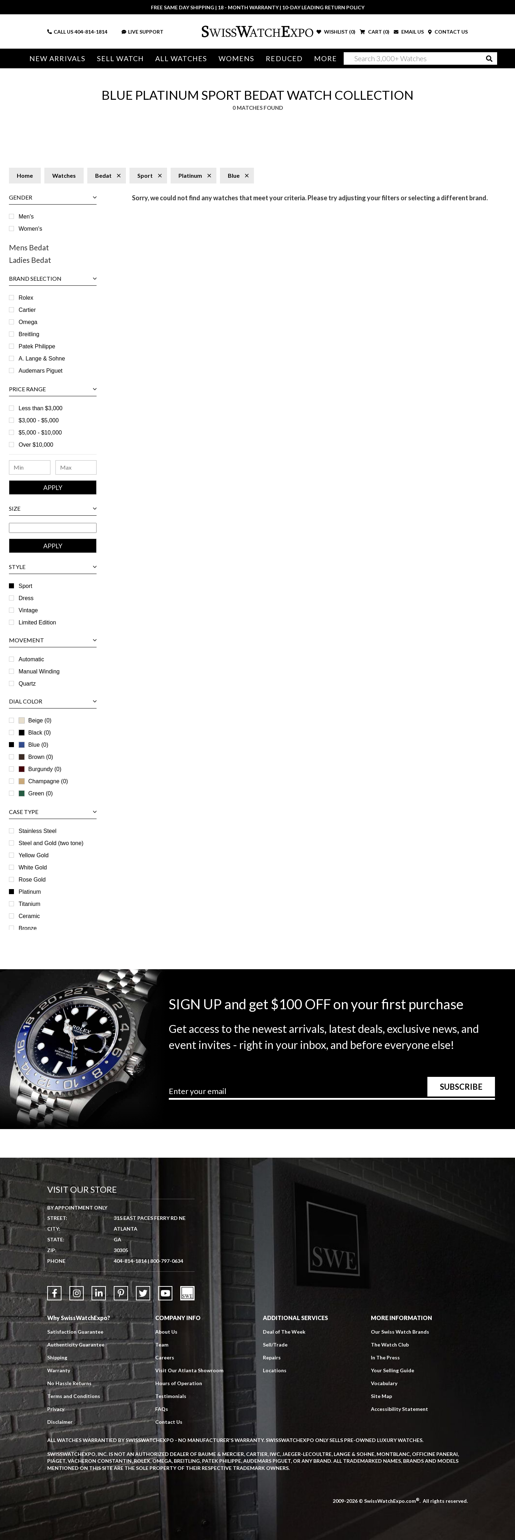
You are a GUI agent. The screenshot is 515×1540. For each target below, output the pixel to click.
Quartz (27, 684)
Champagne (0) (43, 781)
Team (161, 1345)
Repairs (272, 1357)
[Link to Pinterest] (121, 1293)
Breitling (29, 334)
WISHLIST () (336, 32)
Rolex (26, 298)
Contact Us (168, 1422)
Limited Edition (37, 622)
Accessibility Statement (399, 1409)
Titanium (29, 904)
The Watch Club (390, 1345)
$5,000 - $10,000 (40, 433)
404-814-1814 (90, 32)
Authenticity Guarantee (75, 1345)
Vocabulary (384, 1383)
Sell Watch (120, 58)
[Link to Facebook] (54, 1293)
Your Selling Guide (392, 1370)
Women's (30, 229)
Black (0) (35, 733)
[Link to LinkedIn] (99, 1293)
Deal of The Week (284, 1332)
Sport (25, 586)
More (325, 58)
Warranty (58, 1370)
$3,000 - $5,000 (39, 420)
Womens (237, 58)
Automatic (31, 659)
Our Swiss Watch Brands (400, 1332)
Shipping (57, 1357)
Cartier (27, 310)
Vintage (28, 610)
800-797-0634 (166, 1261)
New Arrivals (57, 58)
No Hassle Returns (69, 1383)
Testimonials (170, 1396)
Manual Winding (39, 671)
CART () (374, 32)
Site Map (381, 1396)
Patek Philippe (37, 346)
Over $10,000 (36, 445)
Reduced (284, 58)
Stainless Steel (38, 831)
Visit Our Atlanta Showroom (189, 1370)
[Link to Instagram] (76, 1293)
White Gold (33, 867)
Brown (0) (36, 757)
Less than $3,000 (41, 408)
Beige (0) (35, 720)
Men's (26, 217)
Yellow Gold (34, 855)
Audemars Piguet (41, 371)
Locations (274, 1370)
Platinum (30, 892)
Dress (26, 598)
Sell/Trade (275, 1345)
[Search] (420, 58)
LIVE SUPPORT (142, 32)
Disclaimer (60, 1422)
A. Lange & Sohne (42, 358)
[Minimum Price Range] (29, 467)
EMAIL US (409, 32)
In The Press (385, 1357)
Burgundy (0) (40, 769)
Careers (164, 1357)
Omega (28, 322)
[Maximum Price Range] (76, 467)
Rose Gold (32, 880)
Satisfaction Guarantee (75, 1332)
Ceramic (29, 916)
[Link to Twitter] (143, 1293)
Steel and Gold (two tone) (51, 843)
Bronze (28, 928)
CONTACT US (448, 32)
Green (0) (36, 793)
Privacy (55, 1409)
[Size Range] (53, 528)
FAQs (161, 1409)
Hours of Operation (178, 1383)
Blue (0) (33, 745)
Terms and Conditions (73, 1396)
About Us (166, 1332)
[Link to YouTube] (165, 1293)
